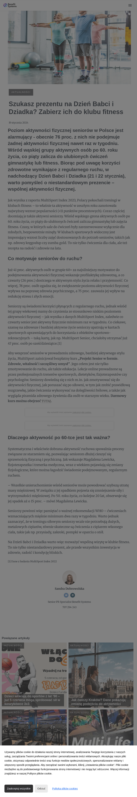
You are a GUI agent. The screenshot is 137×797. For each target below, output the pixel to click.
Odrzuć (41, 788)
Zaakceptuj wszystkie (19, 788)
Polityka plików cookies (65, 788)
